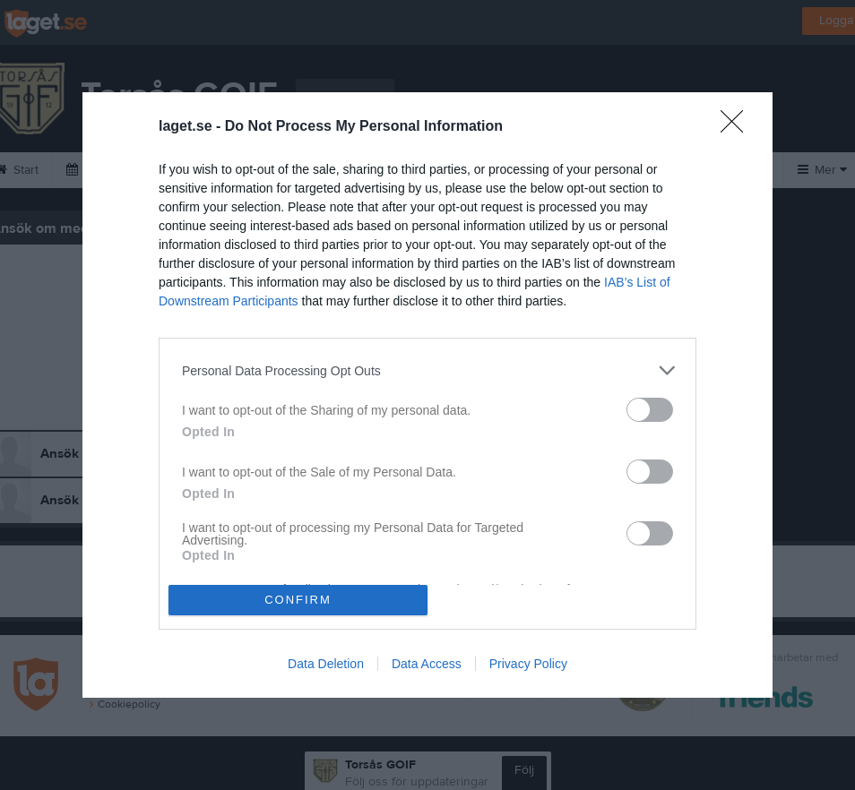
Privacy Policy (528, 664)
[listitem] (427, 370)
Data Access (427, 664)
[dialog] (427, 395)
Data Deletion (326, 664)
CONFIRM (298, 598)
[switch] (649, 410)
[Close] (738, 127)
